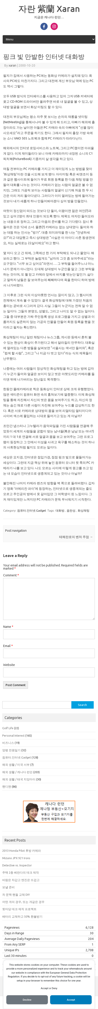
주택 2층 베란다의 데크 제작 (20, 872)
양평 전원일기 (11, 750)
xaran (12, 65)
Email (8, 646)
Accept (71, 999)
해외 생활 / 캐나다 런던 (17, 772)
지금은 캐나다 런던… (49, 17)
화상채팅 (83, 510)
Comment (11, 575)
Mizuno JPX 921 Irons (16, 858)
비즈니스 (8, 742)
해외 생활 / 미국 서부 (16, 764)
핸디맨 (6, 786)
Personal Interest (13, 735)
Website (9, 665)
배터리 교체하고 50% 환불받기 (22, 916)
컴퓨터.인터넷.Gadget (31, 510)
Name (8, 627)
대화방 (60, 510)
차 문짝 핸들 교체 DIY (16, 894)
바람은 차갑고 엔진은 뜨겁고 (21, 879)
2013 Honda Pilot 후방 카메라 (21, 850)
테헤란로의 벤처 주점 (76, 537)
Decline (27, 999)
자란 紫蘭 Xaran (49, 8)
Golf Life (7, 728)
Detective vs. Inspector (17, 865)
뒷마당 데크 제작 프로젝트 (19, 909)
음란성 (71, 510)
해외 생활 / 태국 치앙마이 (18, 779)
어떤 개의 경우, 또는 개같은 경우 (23, 901)
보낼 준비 (8, 887)
